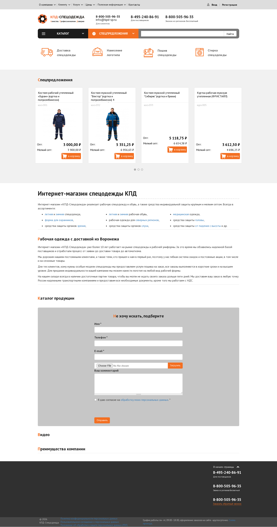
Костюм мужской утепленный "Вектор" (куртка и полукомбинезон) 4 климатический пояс (109, 98)
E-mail (99, 351)
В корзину (74, 156)
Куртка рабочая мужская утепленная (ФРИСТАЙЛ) (212, 94)
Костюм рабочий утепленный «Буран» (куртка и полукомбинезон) (55, 96)
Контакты (134, 4)
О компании (46, 4)
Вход (214, 4)
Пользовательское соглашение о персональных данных (90, 521)
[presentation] (121, 410)
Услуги (76, 4)
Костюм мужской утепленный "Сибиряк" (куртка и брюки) (162, 94)
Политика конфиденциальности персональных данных (89, 518)
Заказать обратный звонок (227, 503)
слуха (145, 226)
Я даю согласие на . (132, 400)
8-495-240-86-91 (145, 16)
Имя (97, 324)
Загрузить (175, 365)
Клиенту (62, 4)
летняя (49, 214)
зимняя (60, 214)
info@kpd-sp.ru (106, 20)
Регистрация (229, 4)
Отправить (102, 420)
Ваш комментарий (106, 370)
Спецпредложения (117, 33)
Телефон (101, 337)
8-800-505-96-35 (108, 16)
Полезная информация (110, 4)
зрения (81, 226)
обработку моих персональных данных (144, 400)
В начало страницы (223, 466)
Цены (89, 4)
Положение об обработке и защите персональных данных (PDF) (94, 525)
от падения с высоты (208, 226)
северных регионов (147, 220)
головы (199, 220)
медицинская (181, 214)
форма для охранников (59, 220)
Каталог (70, 33)
